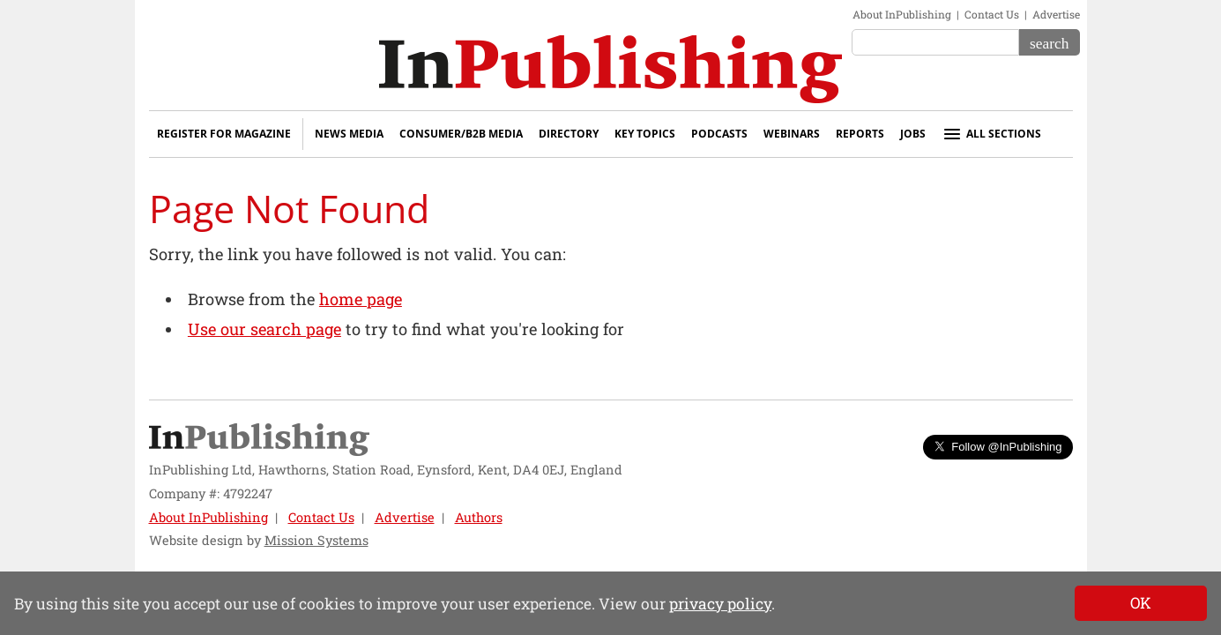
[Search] (1049, 42)
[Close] (1141, 603)
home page (360, 299)
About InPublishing (901, 14)
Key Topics (644, 133)
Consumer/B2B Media (461, 133)
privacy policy (720, 604)
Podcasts (719, 133)
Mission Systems (316, 540)
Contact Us (991, 14)
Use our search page (264, 329)
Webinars (791, 133)
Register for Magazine (224, 133)
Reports (860, 133)
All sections (991, 134)
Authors (479, 517)
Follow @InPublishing (997, 446)
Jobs (913, 133)
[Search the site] (935, 42)
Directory (569, 133)
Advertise (1056, 14)
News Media (349, 133)
